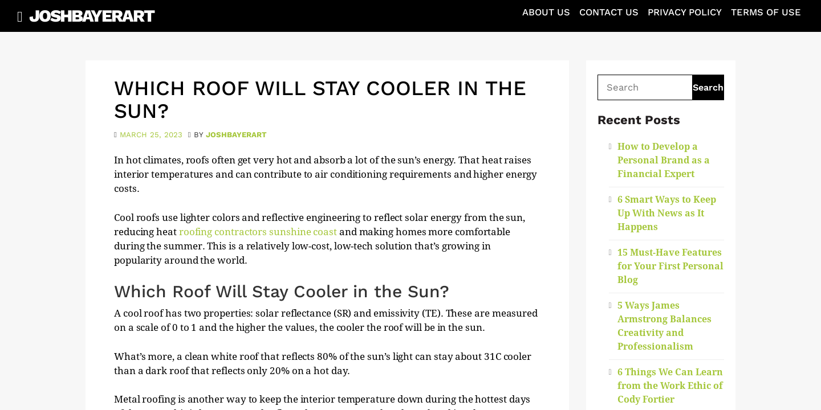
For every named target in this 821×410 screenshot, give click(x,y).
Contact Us (609, 12)
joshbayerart (236, 134)
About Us (546, 12)
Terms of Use (766, 12)
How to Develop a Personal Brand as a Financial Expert (663, 160)
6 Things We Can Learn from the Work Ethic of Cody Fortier (670, 386)
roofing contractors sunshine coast (258, 231)
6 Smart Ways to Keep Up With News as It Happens (666, 213)
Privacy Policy (685, 12)
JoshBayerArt (91, 16)
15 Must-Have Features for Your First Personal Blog (670, 266)
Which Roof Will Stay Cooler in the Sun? (320, 99)
